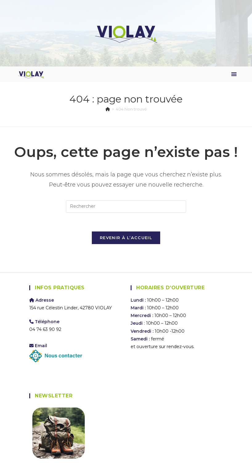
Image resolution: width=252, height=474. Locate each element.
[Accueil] (107, 108)
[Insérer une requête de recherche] (126, 206)
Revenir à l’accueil (126, 237)
